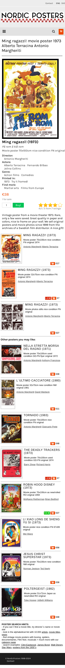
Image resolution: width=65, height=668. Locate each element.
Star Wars (6, 647)
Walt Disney (57, 645)
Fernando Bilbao (37, 165)
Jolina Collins (12, 168)
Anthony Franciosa (51, 360)
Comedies (27, 175)
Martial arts (11, 188)
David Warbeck (42, 392)
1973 (6, 181)
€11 (54, 408)
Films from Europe (32, 188)
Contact (49, 3)
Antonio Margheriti (16, 158)
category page (9, 642)
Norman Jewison (31, 568)
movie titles (54, 632)
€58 (54, 547)
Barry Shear (30, 464)
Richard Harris (43, 464)
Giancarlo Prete (49, 426)
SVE (63, 3)
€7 (55, 298)
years (4, 634)
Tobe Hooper (30, 600)
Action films (11, 175)
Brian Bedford (51, 499)
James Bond (43, 645)
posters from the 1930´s (24, 647)
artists (45, 632)
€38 (54, 374)
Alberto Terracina (14, 165)
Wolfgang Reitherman (34, 499)
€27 (54, 333)
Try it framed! (19, 181)
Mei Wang (28, 534)
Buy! (18, 205)
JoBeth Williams (45, 600)
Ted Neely (45, 568)
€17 (54, 263)
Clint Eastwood (28, 645)
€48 (54, 443)
